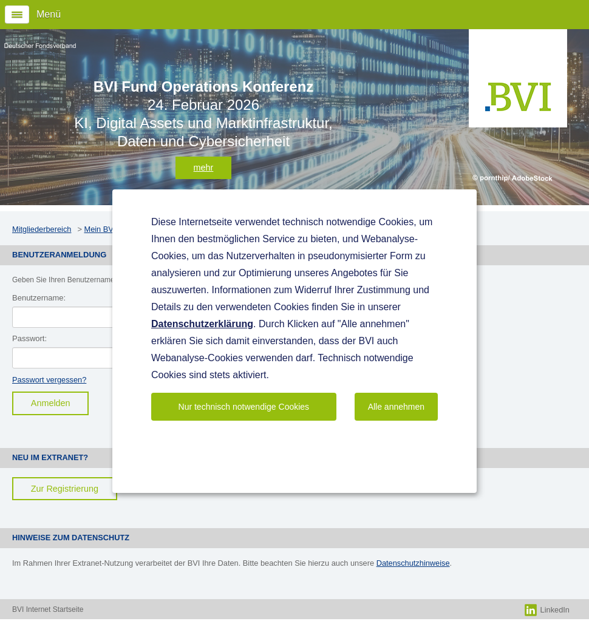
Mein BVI (99, 229)
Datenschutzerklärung (202, 324)
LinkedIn (547, 610)
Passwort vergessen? (49, 379)
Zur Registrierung (64, 489)
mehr (204, 167)
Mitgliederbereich (41, 229)
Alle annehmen (396, 407)
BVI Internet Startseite (47, 609)
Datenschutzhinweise (413, 563)
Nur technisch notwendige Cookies (244, 407)
